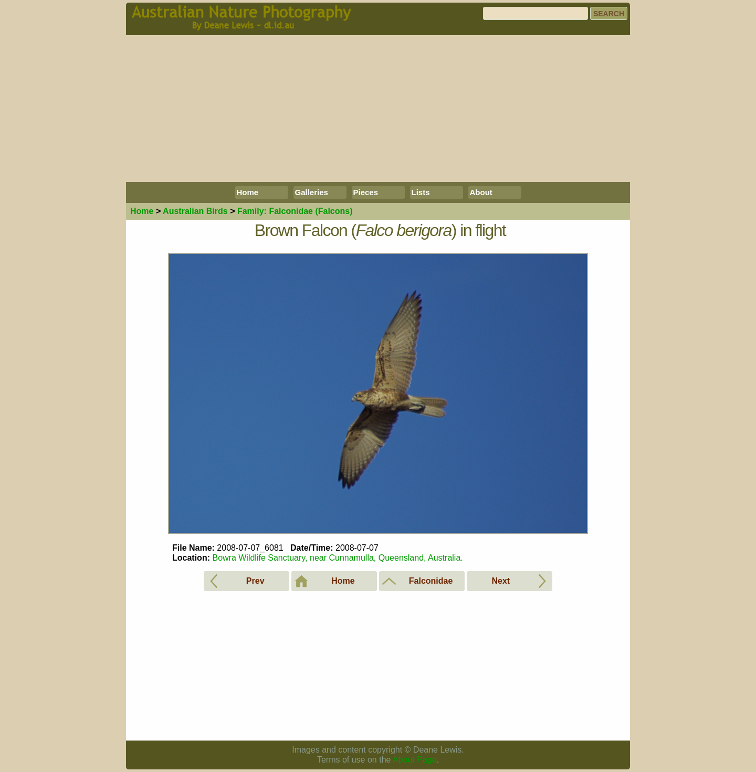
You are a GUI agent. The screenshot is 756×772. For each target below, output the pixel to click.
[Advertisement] (378, 108)
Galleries (311, 192)
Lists (421, 192)
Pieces (366, 192)
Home (248, 192)
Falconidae (295, 211)
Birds (195, 211)
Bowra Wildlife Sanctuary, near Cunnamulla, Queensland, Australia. (337, 557)
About (481, 192)
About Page (415, 759)
